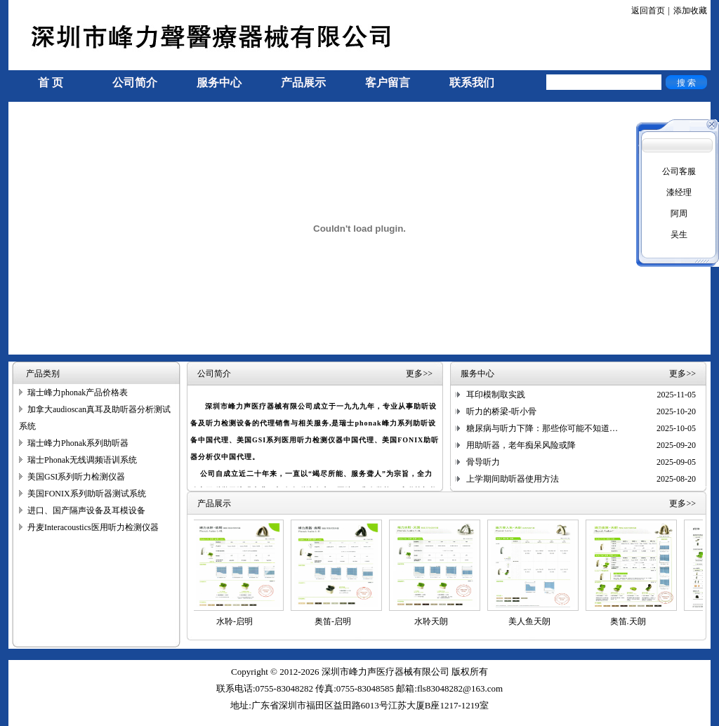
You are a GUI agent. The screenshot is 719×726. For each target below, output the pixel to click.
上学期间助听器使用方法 (512, 479)
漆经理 (679, 192)
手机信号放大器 (37, 720)
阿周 (679, 213)
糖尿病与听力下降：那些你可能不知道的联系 (550, 428)
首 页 (50, 82)
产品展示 (303, 82)
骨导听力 (483, 462)
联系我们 (471, 82)
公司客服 (679, 171)
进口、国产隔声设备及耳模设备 (86, 510)
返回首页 (648, 10)
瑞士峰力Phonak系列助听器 (77, 443)
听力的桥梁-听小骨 (501, 411)
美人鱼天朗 (532, 621)
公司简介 (134, 82)
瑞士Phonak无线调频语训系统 (82, 460)
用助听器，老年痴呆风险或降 (521, 445)
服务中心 (219, 82)
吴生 (679, 234)
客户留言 (387, 82)
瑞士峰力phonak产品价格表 (77, 392)
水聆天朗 (434, 621)
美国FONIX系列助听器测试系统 (86, 494)
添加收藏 (690, 10)
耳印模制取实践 (495, 395)
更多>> (419, 373)
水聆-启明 (237, 621)
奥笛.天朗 (631, 621)
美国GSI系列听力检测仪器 (76, 477)
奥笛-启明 (335, 621)
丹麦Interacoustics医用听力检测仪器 (93, 527)
